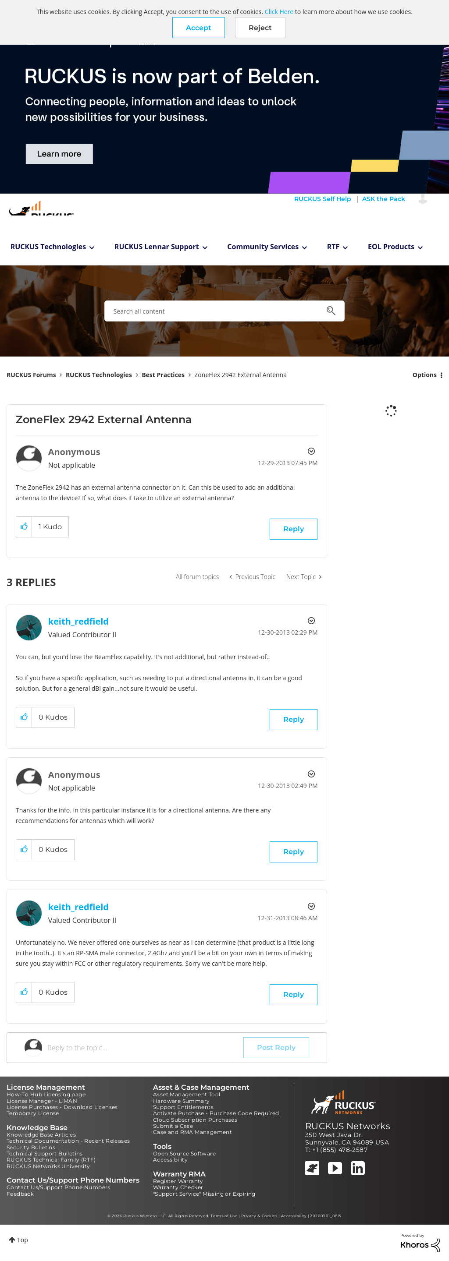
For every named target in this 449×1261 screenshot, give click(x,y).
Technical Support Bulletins (45, 1153)
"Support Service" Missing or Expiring (204, 1193)
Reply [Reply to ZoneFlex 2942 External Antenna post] (293, 529)
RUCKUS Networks (347, 1126)
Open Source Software (184, 1153)
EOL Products (391, 246)
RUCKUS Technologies (48, 246)
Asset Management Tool (186, 1094)
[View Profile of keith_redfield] (78, 621)
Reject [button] (260, 28)
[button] (198, 27)
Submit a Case (173, 1126)
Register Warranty (178, 1181)
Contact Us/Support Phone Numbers (58, 1187)
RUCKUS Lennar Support (156, 246)
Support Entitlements (183, 1107)
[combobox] (224, 310)
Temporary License (33, 1113)
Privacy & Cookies (259, 1216)
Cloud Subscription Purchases (195, 1119)
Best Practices (163, 375)
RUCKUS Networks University (48, 1166)
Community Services (263, 246)
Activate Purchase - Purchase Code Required (216, 1113)
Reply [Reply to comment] (293, 719)
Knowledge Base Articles (41, 1134)
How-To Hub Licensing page (46, 1094)
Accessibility (170, 1159)
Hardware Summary (181, 1101)
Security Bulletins (31, 1147)
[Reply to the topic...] (145, 1047)
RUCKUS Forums (31, 375)
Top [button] (22, 1240)
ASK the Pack (383, 199)
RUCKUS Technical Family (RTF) (51, 1159)
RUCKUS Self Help (322, 199)
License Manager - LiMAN (42, 1101)
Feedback (20, 1193)
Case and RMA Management (192, 1132)
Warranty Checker (178, 1187)
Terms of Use (223, 1216)
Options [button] (425, 375)
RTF (333, 246)
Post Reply (276, 1047)
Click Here (279, 11)
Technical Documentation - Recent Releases (68, 1140)
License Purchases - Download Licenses (62, 1107)
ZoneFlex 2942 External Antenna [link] (240, 375)
